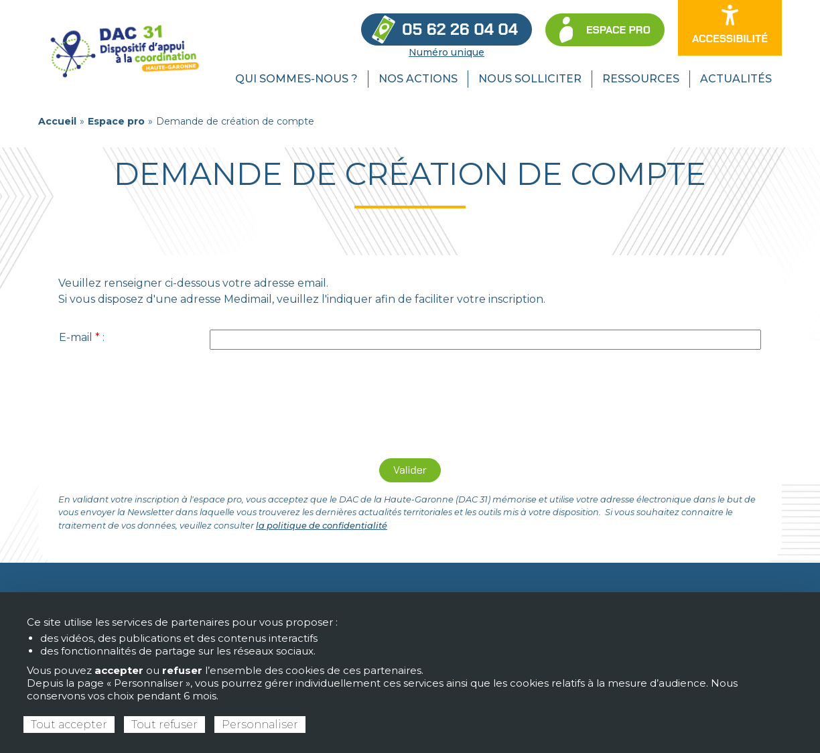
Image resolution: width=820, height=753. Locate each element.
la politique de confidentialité (321, 526)
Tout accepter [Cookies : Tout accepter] (69, 724)
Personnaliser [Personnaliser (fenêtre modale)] (260, 724)
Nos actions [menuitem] (418, 78)
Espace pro (116, 121)
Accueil (57, 121)
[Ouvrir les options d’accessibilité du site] (730, 28)
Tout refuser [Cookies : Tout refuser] (164, 724)
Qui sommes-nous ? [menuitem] (296, 78)
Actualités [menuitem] (736, 78)
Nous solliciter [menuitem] (530, 78)
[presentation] (410, 407)
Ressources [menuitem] (640, 78)
